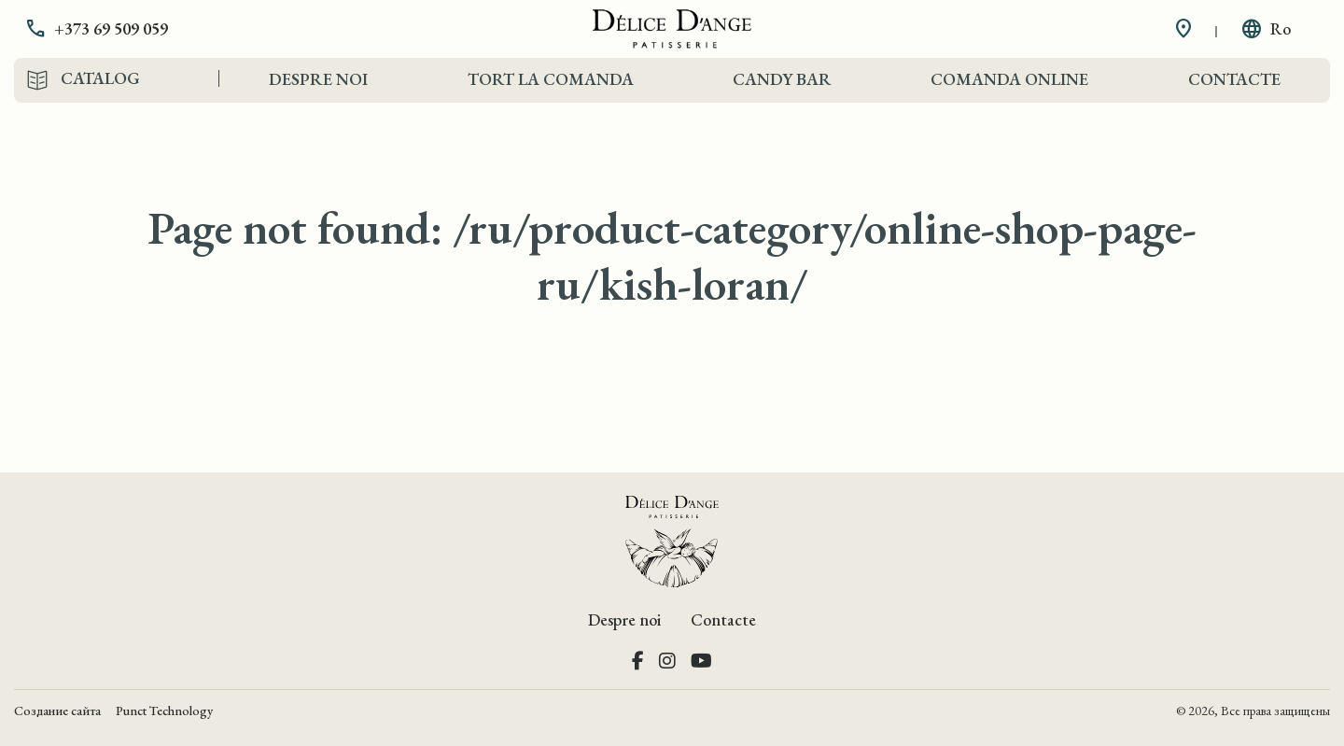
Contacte (1234, 79)
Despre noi (318, 79)
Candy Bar (782, 79)
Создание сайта (57, 710)
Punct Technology (164, 710)
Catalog (100, 78)
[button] (110, 29)
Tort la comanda (551, 79)
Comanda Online (1009, 79)
